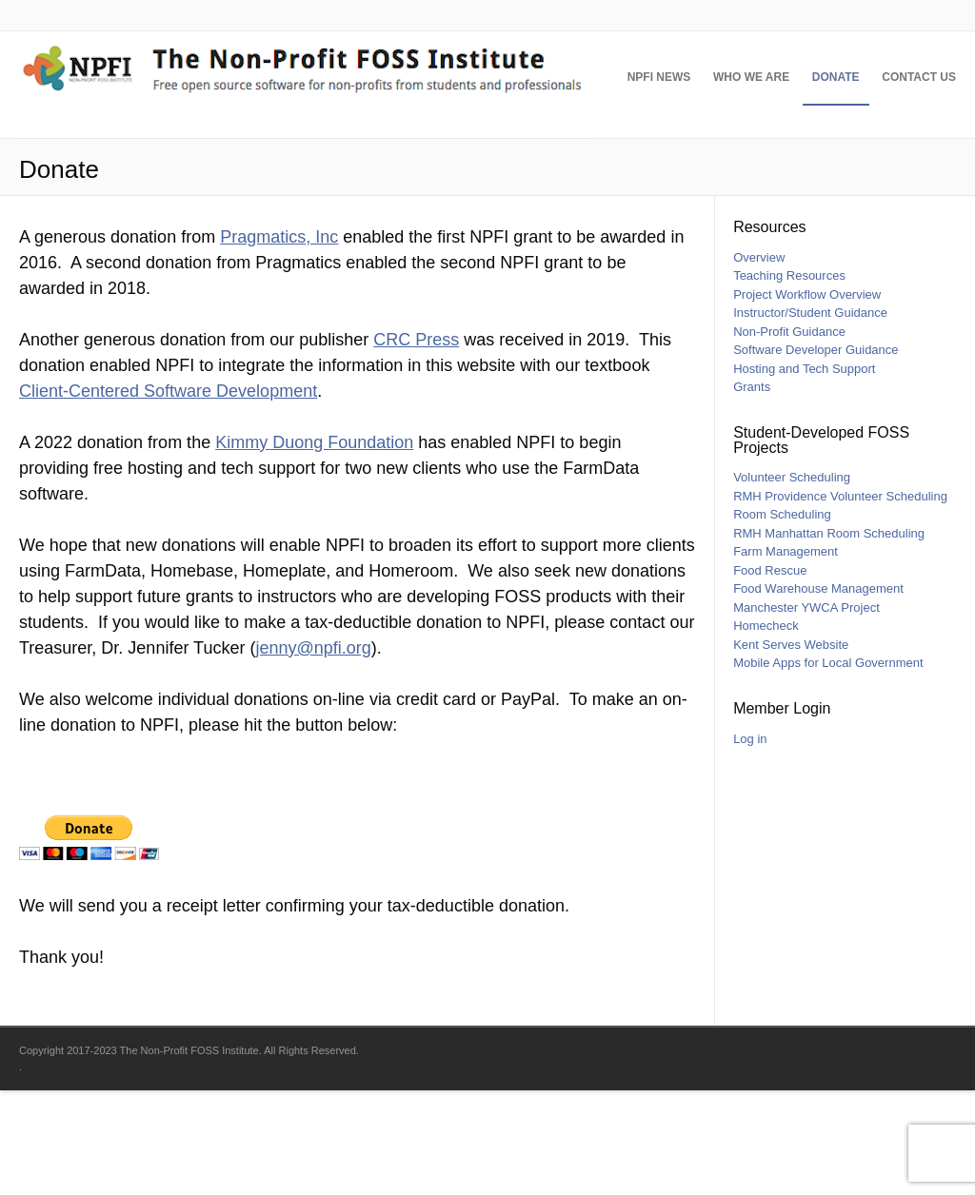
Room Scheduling (782, 619)
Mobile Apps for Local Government (828, 767)
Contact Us (919, 191)
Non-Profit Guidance (789, 436)
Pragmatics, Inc (279, 341)
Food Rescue (769, 675)
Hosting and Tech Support (804, 473)
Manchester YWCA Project (806, 712)
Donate (826, 191)
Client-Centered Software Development (168, 495)
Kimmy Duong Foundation (314, 547)
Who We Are (732, 191)
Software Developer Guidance (815, 454)
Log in (749, 843)
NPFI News (631, 191)
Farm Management (785, 656)
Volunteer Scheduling (791, 582)
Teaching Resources (789, 380)
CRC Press (416, 444)
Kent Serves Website (790, 749)
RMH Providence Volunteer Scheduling (840, 601)
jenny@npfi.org (312, 752)
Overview (759, 362)
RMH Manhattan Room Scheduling (829, 638)
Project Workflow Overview (807, 399)
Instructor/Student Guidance (810, 417)
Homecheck (766, 730)
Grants (751, 491)
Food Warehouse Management (818, 693)
